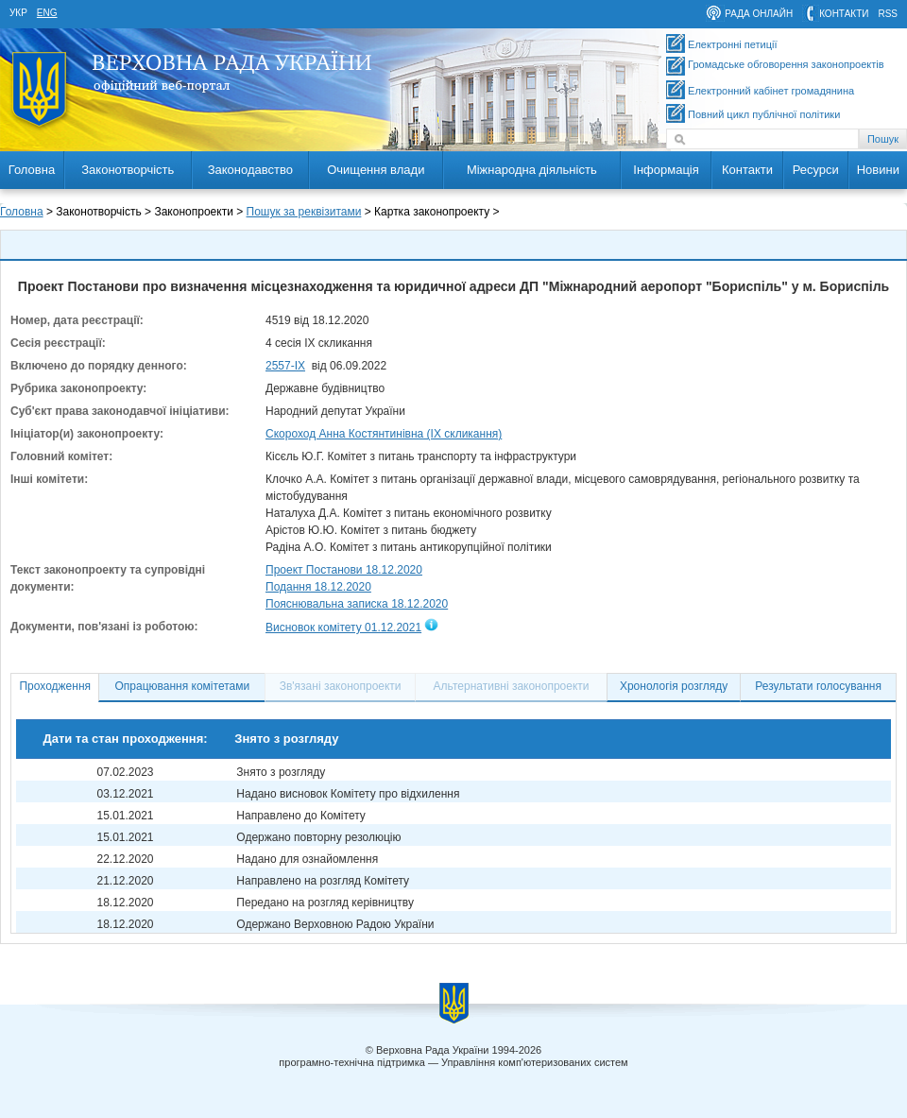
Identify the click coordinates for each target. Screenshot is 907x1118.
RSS (888, 14)
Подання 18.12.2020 (318, 586)
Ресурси (816, 170)
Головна (32, 170)
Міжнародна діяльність (532, 170)
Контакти (747, 170)
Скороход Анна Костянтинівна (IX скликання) (383, 433)
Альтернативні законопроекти (512, 686)
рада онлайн (759, 14)
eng (47, 13)
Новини (878, 170)
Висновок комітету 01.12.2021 (343, 627)
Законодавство (250, 170)
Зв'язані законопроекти (341, 686)
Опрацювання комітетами (182, 686)
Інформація (666, 170)
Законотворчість (127, 170)
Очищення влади (375, 170)
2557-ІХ (285, 365)
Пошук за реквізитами (304, 211)
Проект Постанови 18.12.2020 (343, 569)
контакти (843, 14)
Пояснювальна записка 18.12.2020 (356, 604)
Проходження (55, 686)
